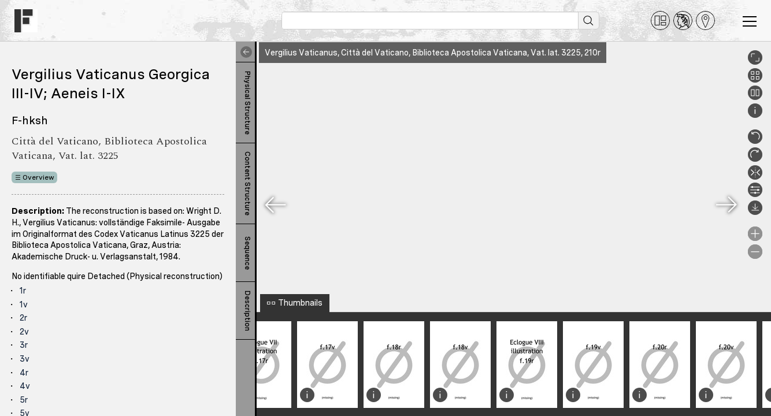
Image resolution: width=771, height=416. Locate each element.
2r (23, 317)
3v (24, 358)
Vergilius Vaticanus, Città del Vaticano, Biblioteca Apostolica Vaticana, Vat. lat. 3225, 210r (433, 52)
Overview (38, 177)
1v (24, 304)
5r (24, 399)
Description (247, 311)
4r (24, 372)
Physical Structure (247, 103)
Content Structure (247, 183)
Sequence (247, 253)
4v (25, 386)
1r (23, 290)
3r (24, 345)
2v (24, 331)
